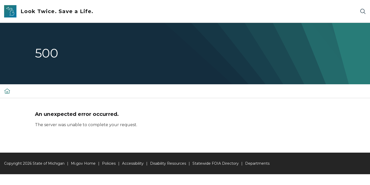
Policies (109, 163)
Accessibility (133, 163)
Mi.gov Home (83, 163)
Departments (257, 163)
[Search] (363, 11)
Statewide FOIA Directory (215, 163)
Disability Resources (168, 163)
